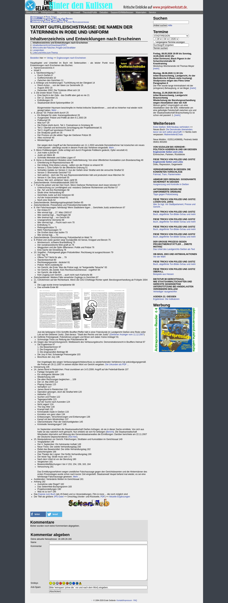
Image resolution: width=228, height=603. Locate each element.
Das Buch (63, 20)
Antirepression (48, 12)
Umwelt (76, 12)
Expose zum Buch (47, 494)
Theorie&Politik (90, 12)
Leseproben (38, 50)
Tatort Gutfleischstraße (77, 22)
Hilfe (170, 25)
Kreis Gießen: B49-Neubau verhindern (171, 127)
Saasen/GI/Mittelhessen (122, 12)
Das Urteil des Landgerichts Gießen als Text (174, 249)
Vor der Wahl (159, 256)
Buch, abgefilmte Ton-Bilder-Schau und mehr (174, 214)
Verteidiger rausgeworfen (165, 291)
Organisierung (63, 12)
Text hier (73, 437)
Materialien (141, 12)
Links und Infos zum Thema (45, 52)
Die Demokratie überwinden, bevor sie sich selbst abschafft (173, 130)
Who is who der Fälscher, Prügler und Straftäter (54, 47)
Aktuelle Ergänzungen (119, 496)
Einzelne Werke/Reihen (53, 22)
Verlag (50, 58)
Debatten (104, 12)
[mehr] (156, 68)
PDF (102, 496)
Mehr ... (55, 110)
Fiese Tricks (51, 16)
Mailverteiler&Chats (173, 134)
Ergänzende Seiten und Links (168, 152)
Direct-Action (32, 12)
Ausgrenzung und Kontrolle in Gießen (171, 184)
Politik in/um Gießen (63, 18)
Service (152, 12)
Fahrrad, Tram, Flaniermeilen (167, 174)
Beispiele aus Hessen (163, 274)
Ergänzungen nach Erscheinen (71, 58)
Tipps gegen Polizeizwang (165, 194)
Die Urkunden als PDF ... (117, 364)
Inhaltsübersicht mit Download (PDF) (49, 45)
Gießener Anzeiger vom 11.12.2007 (127, 334)
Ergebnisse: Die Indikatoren (166, 299)
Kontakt (120, 600)
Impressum (127, 600)
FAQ (135, 600)
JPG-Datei (59, 496)
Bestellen (34, 58)
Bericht (110, 432)
